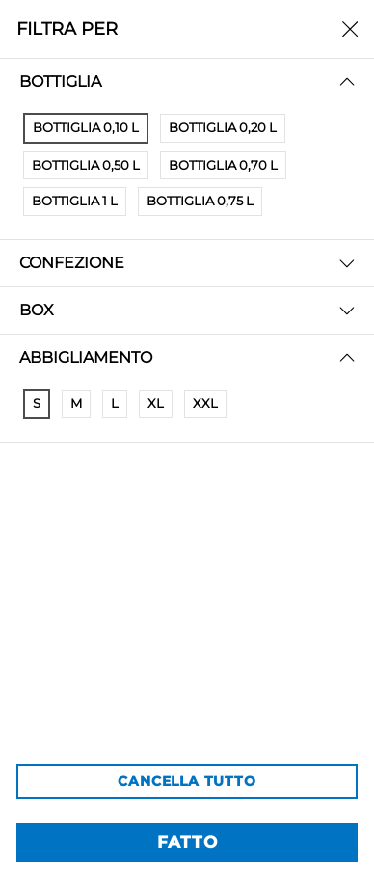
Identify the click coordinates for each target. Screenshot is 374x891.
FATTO (187, 841)
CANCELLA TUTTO (186, 781)
